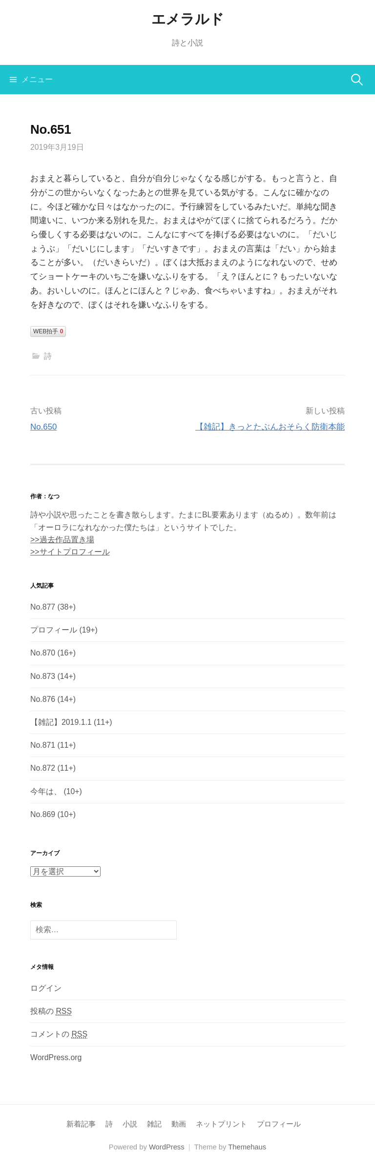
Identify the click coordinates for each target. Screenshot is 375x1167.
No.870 (42, 653)
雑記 (154, 1124)
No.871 (42, 745)
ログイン (46, 988)
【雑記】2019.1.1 (61, 722)
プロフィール (53, 630)
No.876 (42, 699)
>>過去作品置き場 (62, 539)
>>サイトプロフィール (70, 552)
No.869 (42, 814)
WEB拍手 (48, 331)
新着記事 (81, 1124)
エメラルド (187, 19)
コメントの (58, 1034)
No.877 (42, 607)
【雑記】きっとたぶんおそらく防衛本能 (270, 426)
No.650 (43, 426)
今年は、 (46, 791)
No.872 (42, 768)
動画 (178, 1124)
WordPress (167, 1147)
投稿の (51, 1011)
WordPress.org (56, 1057)
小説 (130, 1124)
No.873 (42, 676)
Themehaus (247, 1147)
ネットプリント (221, 1124)
